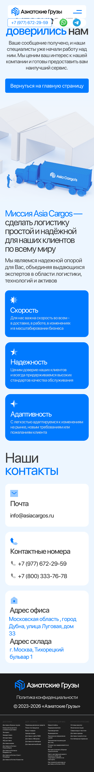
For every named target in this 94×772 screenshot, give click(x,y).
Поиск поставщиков (32, 728)
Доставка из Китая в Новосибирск (9, 747)
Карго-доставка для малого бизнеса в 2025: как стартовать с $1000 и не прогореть (57, 756)
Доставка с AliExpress (32, 739)
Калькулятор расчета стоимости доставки (10, 728)
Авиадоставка (7, 735)
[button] (77, 11)
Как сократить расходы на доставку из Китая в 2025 (56, 763)
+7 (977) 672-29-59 (42, 563)
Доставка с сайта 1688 (33, 736)
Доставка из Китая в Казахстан (13, 759)
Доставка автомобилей (33, 744)
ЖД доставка (7, 740)
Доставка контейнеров (33, 741)
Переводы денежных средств (35, 725)
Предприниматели (54, 728)
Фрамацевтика (53, 733)
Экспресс (6, 732)
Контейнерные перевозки (79, 739)
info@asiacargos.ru (32, 515)
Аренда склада (30, 733)
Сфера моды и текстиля (78, 730)
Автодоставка (7, 738)
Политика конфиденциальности (47, 697)
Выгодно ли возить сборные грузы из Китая (57, 750)
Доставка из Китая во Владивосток (10, 751)
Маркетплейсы (53, 725)
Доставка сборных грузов (11, 725)
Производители (53, 730)
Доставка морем (8, 743)
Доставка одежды (77, 733)
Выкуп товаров (30, 730)
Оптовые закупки (76, 725)
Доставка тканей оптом (78, 736)
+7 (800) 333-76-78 (42, 576)
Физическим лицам (77, 728)
